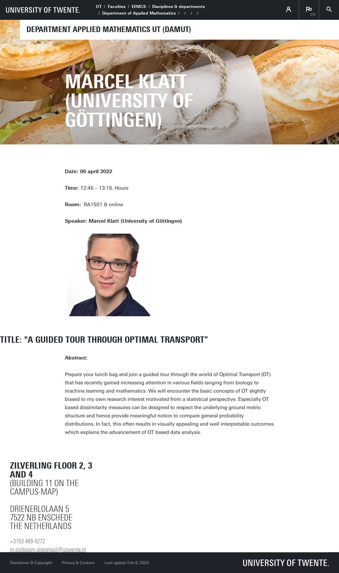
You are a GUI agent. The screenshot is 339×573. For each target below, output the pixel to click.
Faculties (116, 6)
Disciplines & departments (178, 6)
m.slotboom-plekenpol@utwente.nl (48, 549)
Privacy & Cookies (78, 562)
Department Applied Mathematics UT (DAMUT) (108, 29)
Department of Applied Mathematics (139, 13)
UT (99, 6)
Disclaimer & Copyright (31, 562)
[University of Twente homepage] (43, 10)
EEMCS (139, 6)
